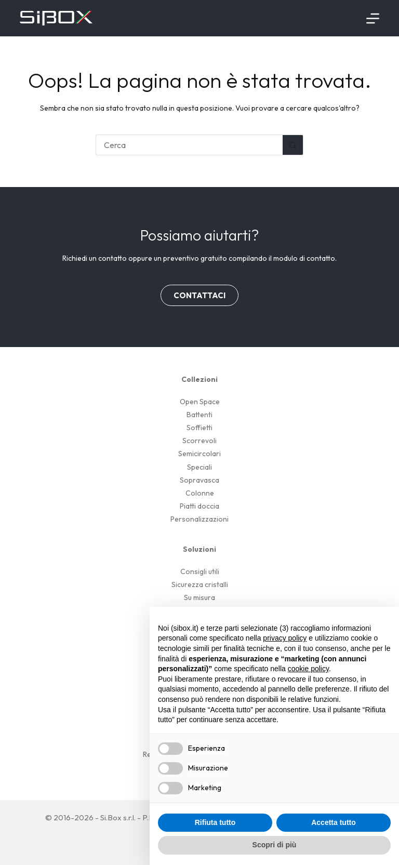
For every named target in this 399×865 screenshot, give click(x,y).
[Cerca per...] (189, 145)
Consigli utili (199, 571)
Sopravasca (199, 480)
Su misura (199, 597)
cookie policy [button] (308, 668)
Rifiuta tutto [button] (215, 822)
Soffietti (199, 427)
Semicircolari (199, 453)
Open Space (200, 401)
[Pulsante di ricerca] (293, 145)
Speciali (199, 467)
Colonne (199, 493)
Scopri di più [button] (274, 845)
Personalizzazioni (199, 519)
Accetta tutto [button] (333, 822)
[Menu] (372, 18)
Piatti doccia (199, 506)
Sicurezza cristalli (199, 584)
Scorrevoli (199, 440)
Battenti (199, 414)
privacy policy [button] (285, 638)
